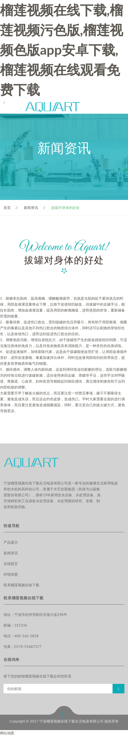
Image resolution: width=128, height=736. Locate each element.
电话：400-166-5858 (21, 636)
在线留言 (11, 563)
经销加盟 (11, 574)
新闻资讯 (31, 207)
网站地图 (7, 733)
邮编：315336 (15, 625)
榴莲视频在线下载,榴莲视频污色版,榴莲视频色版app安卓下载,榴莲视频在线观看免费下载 (61, 49)
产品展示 (11, 542)
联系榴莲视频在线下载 (21, 585)
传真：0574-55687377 (22, 646)
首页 (7, 207)
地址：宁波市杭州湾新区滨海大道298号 (35, 614)
